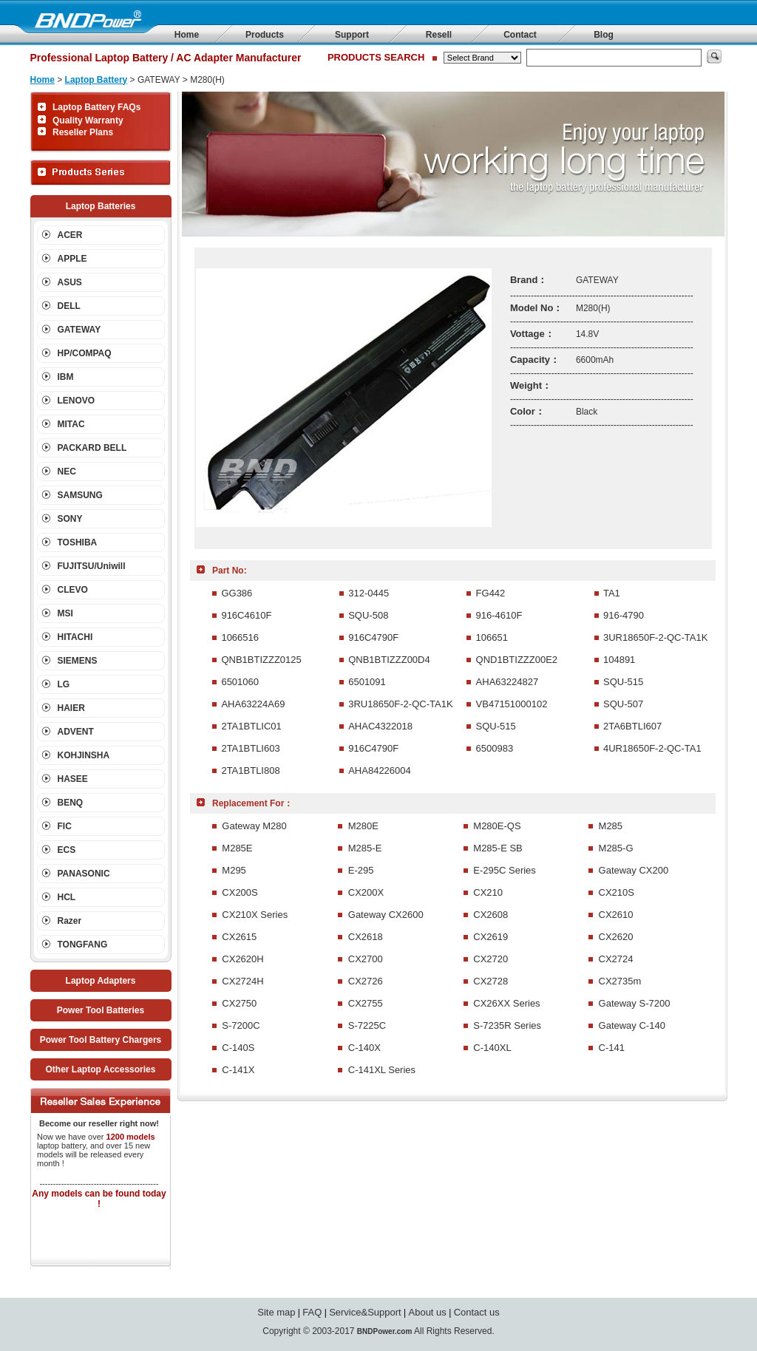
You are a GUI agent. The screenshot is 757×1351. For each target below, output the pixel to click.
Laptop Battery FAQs (96, 107)
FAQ (312, 1312)
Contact (520, 35)
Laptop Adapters (101, 981)
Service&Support (365, 1312)
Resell (439, 35)
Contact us (477, 1312)
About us (428, 1312)
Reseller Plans (82, 132)
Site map (276, 1312)
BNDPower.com (384, 1331)
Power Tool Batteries (100, 1010)
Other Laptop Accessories (101, 1069)
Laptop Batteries (101, 206)
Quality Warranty (87, 120)
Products (264, 35)
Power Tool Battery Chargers (100, 1040)
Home (186, 35)
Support (352, 35)
